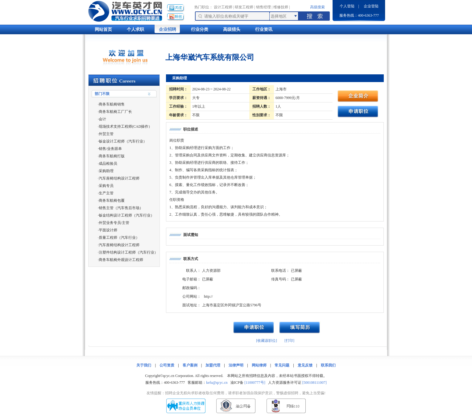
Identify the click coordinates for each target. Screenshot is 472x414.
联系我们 (328, 365)
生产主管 (106, 193)
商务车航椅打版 (112, 156)
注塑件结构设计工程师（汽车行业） (128, 252)
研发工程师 (244, 7)
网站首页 (103, 29)
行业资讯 (263, 29)
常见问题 (282, 365)
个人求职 (135, 29)
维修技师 (280, 7)
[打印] (289, 340)
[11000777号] (254, 382)
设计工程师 (223, 7)
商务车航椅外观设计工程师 (121, 260)
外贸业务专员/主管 (114, 223)
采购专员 (106, 186)
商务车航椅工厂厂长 (115, 112)
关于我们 (143, 365)
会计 (102, 119)
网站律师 (259, 365)
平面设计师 (108, 230)
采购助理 (106, 171)
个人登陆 (347, 6)
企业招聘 (167, 29)
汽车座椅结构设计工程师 (119, 178)
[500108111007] (314, 382)
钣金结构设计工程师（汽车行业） (126, 215)
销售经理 (263, 7)
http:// (208, 296)
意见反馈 (305, 365)
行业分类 (199, 29)
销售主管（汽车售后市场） (121, 208)
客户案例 (190, 365)
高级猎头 (231, 29)
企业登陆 (371, 6)
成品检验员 (108, 163)
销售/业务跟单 (110, 149)
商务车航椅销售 (112, 104)
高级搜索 (317, 7)
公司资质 (166, 365)
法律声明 (236, 365)
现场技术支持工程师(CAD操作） (125, 126)
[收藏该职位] (266, 340)
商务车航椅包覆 (112, 200)
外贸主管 (106, 134)
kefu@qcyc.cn (216, 382)
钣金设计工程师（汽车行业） (123, 141)
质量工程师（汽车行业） (119, 237)
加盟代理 (212, 365)
